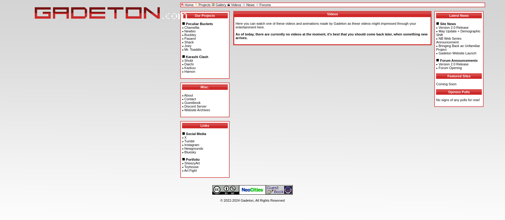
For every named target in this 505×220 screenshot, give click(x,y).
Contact (190, 99)
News (248, 5)
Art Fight (190, 170)
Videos (234, 5)
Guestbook (192, 103)
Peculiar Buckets (199, 24)
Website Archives (197, 110)
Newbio (190, 31)
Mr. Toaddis (193, 49)
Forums (263, 5)
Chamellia (191, 27)
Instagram (191, 145)
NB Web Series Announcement (448, 40)
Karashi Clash (197, 57)
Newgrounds (193, 148)
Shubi (188, 60)
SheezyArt (192, 163)
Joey (188, 46)
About (188, 95)
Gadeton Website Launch (457, 53)
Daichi (189, 64)
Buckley (190, 35)
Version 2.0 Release (453, 27)
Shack (189, 42)
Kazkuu (190, 68)
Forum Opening (450, 68)
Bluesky (190, 152)
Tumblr (189, 141)
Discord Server (195, 106)
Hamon (189, 71)
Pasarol (190, 38)
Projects (203, 5)
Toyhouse (191, 167)
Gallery (219, 5)
